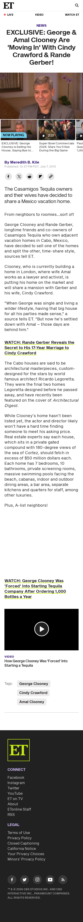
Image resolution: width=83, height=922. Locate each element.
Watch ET (72, 15)
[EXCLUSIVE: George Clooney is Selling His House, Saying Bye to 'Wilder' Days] (19, 137)
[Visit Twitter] (24, 880)
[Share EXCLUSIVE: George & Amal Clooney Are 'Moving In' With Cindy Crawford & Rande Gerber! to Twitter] (19, 177)
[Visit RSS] (62, 880)
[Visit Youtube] (50, 880)
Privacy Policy (20, 838)
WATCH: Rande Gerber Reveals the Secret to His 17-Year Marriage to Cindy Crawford (39, 348)
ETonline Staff (19, 809)
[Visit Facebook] (12, 880)
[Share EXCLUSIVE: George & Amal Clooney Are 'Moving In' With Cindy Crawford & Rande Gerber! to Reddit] (30, 177)
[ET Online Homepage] (10, 5)
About (13, 804)
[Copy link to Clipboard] (51, 177)
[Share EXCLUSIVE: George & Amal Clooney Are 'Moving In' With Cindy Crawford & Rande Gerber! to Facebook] (8, 177)
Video (39, 15)
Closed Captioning (23, 843)
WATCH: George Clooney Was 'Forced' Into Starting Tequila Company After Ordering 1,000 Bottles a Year (35, 589)
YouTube (15, 793)
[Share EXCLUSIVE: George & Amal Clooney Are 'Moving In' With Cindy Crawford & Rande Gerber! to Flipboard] (40, 177)
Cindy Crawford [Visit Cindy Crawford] (33, 693)
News (41, 25)
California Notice (22, 848)
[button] (41, 629)
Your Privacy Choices (26, 854)
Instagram (16, 783)
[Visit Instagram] (37, 880)
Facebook (16, 777)
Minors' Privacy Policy (26, 859)
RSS (11, 814)
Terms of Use (19, 832)
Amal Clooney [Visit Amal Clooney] (31, 702)
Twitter (13, 788)
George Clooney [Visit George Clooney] (33, 684)
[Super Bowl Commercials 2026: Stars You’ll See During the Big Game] (56, 137)
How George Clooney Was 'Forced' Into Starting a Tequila (36, 663)
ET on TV (15, 799)
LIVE (10, 15)
